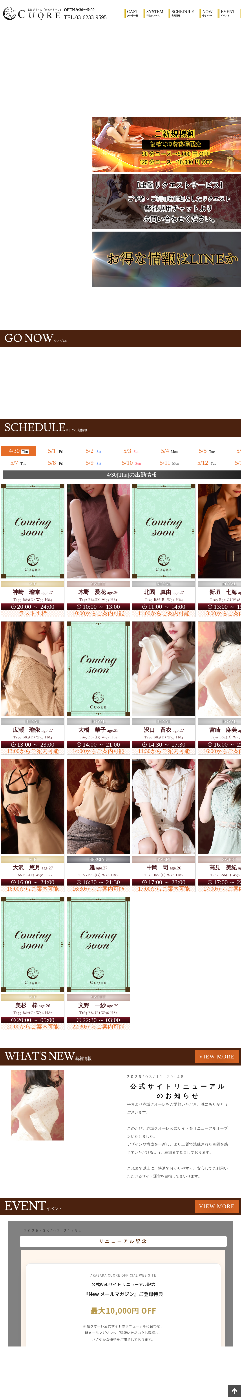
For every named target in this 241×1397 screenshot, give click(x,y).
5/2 (94, 450)
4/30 (19, 450)
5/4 (169, 450)
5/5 (207, 450)
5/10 (132, 462)
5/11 (170, 462)
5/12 (207, 462)
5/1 (56, 450)
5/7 (18, 462)
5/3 (132, 450)
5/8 (56, 462)
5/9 (94, 462)
